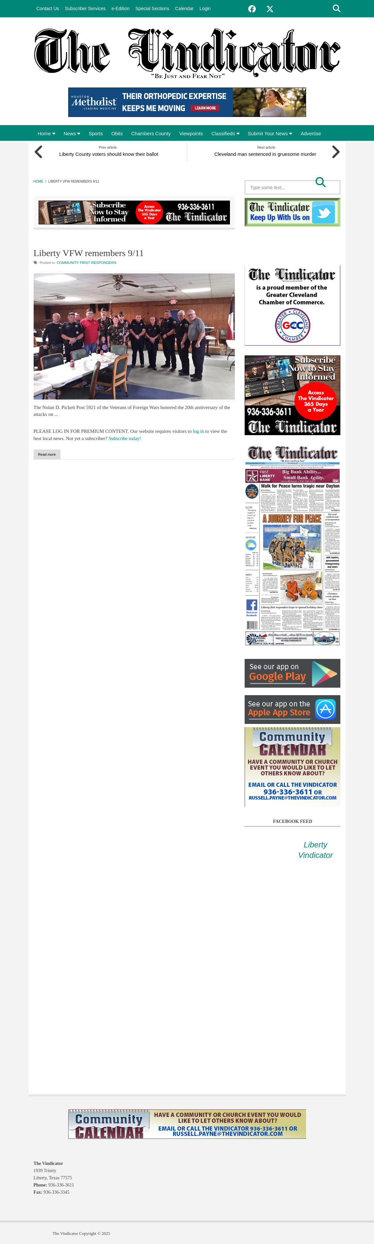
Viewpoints (191, 133)
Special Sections (153, 8)
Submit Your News (270, 133)
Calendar (184, 8)
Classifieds (225, 133)
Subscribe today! (124, 437)
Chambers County (151, 133)
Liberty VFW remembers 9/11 (89, 252)
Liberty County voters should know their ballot (107, 153)
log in (198, 430)
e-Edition (120, 8)
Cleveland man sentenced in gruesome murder (266, 153)
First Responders (98, 262)
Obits (117, 133)
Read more (55, 453)
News (72, 133)
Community (68, 262)
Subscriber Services (85, 8)
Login (205, 8)
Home (46, 133)
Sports (96, 133)
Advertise (311, 133)
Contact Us (48, 8)
